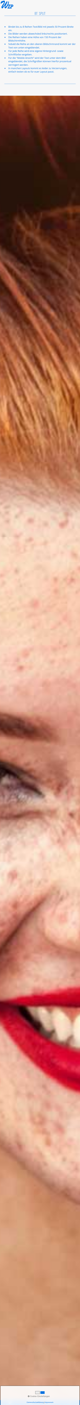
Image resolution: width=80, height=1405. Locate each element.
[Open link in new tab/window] (50, 1402)
